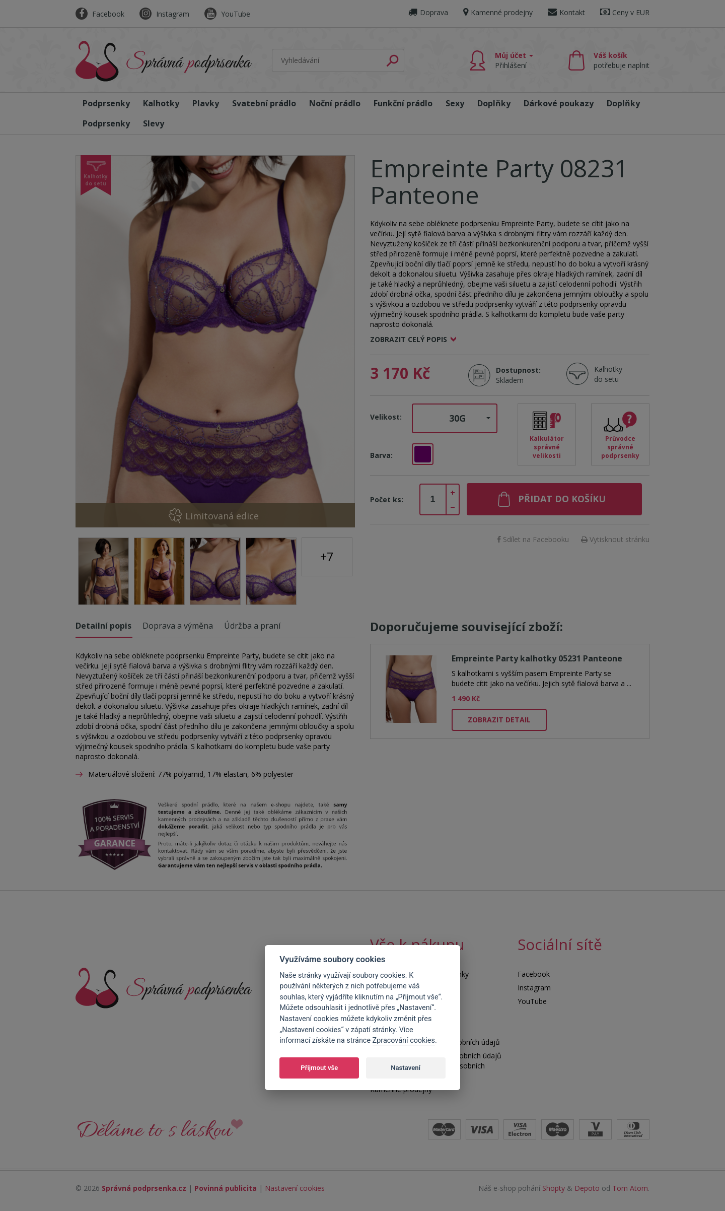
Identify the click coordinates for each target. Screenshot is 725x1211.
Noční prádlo (334, 103)
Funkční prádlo (403, 103)
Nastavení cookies (295, 1188)
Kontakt (566, 12)
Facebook (100, 14)
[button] (454, 418)
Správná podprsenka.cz (144, 1188)
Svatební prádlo (264, 103)
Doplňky (494, 103)
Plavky (205, 103)
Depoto (587, 1188)
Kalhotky (161, 103)
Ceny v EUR (624, 12)
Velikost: (386, 417)
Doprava (428, 12)
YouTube (227, 14)
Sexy (455, 103)
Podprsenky (106, 103)
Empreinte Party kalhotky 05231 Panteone (537, 658)
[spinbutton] (433, 500)
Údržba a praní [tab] (252, 625)
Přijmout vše (319, 1067)
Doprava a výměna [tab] (177, 625)
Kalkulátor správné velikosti (547, 447)
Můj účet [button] (514, 60)
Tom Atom (630, 1188)
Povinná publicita (225, 1188)
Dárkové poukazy (559, 103)
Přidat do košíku (562, 499)
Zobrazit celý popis (408, 339)
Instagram (164, 14)
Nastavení (405, 1067)
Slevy (153, 123)
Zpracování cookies (404, 1040)
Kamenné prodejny (498, 12)
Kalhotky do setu (608, 374)
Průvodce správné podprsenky (620, 447)
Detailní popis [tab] (103, 625)
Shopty (553, 1188)
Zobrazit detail (499, 719)
